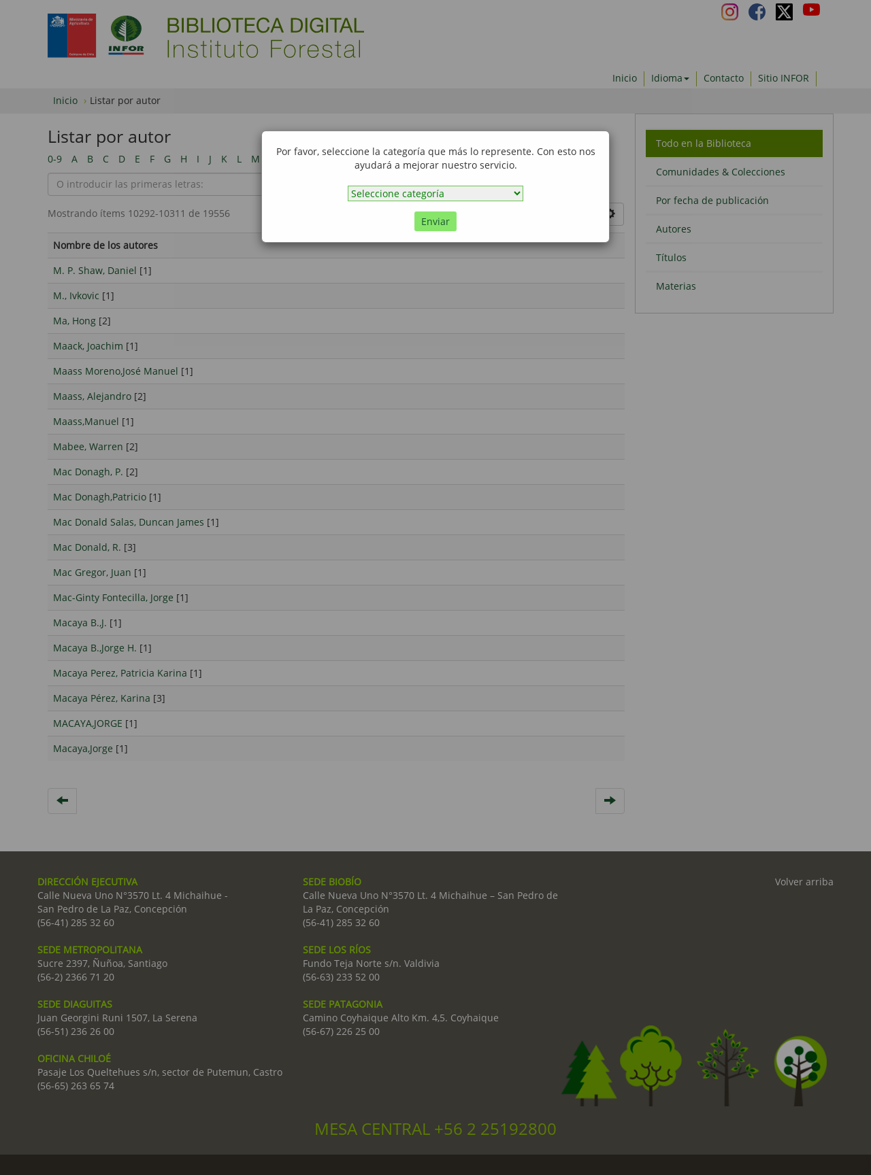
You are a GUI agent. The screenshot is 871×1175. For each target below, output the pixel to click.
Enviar (435, 221)
